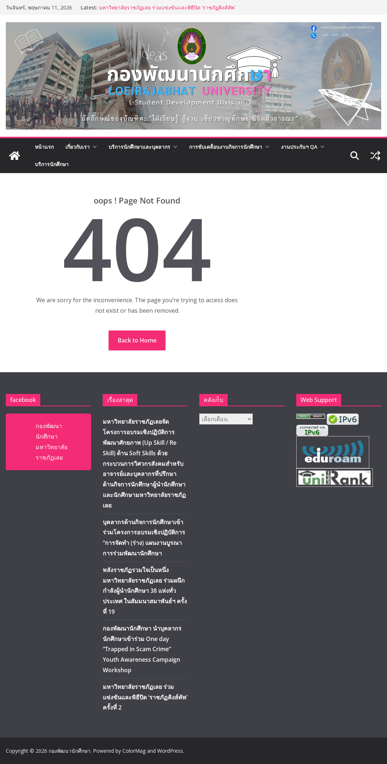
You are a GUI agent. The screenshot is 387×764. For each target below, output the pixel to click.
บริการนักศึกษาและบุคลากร (139, 146)
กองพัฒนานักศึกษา (69, 750)
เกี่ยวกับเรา (77, 146)
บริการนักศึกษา (52, 164)
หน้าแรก (44, 146)
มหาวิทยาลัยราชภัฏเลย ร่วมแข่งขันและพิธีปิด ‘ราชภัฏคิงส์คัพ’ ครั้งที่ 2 (145, 697)
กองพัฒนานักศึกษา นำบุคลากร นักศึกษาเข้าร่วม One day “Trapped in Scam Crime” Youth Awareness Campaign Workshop (142, 649)
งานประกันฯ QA (299, 146)
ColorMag (134, 750)
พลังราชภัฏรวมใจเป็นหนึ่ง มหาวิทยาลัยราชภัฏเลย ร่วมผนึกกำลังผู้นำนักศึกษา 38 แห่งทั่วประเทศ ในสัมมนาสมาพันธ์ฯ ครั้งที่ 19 (145, 591)
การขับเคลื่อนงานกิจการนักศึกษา (225, 146)
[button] (93, 147)
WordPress (170, 750)
